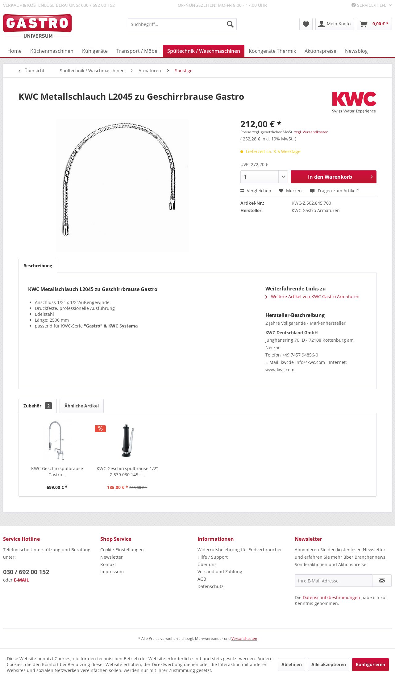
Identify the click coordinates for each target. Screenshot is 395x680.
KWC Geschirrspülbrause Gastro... (57, 471)
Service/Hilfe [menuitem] (369, 5)
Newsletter (111, 557)
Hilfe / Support (213, 557)
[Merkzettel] (306, 24)
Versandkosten (244, 638)
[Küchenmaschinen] (52, 51)
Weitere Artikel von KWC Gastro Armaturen (312, 296)
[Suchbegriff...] (182, 24)
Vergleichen (255, 191)
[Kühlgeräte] (95, 51)
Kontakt (108, 564)
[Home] (14, 51)
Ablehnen (291, 664)
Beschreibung (37, 266)
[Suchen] (230, 24)
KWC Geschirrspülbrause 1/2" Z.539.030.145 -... (127, 471)
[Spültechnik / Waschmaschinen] (203, 51)
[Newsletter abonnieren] (382, 580)
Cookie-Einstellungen (122, 550)
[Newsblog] (356, 51)
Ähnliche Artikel (81, 406)
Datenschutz (210, 586)
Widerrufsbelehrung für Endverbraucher (240, 550)
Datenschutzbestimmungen (331, 597)
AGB (202, 579)
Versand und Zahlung (220, 571)
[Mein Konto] (334, 24)
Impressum (112, 571)
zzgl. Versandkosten (311, 132)
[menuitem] (182, 24)
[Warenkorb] (374, 24)
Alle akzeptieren (328, 664)
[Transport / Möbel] (137, 51)
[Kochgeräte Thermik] (272, 51)
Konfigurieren (370, 664)
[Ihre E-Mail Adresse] (333, 580)
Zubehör (37, 406)
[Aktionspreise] (320, 51)
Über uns (207, 564)
